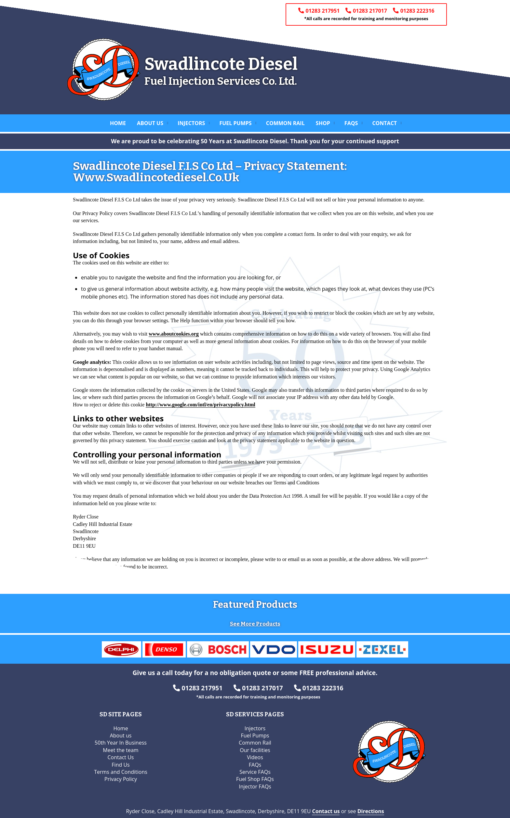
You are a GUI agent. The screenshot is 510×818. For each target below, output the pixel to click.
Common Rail (285, 123)
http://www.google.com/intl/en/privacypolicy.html (200, 404)
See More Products (255, 619)
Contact (384, 123)
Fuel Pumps (235, 123)
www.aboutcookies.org (174, 334)
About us (150, 123)
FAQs (351, 123)
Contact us (326, 806)
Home (118, 123)
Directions (370, 806)
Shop (323, 123)
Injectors (191, 123)
